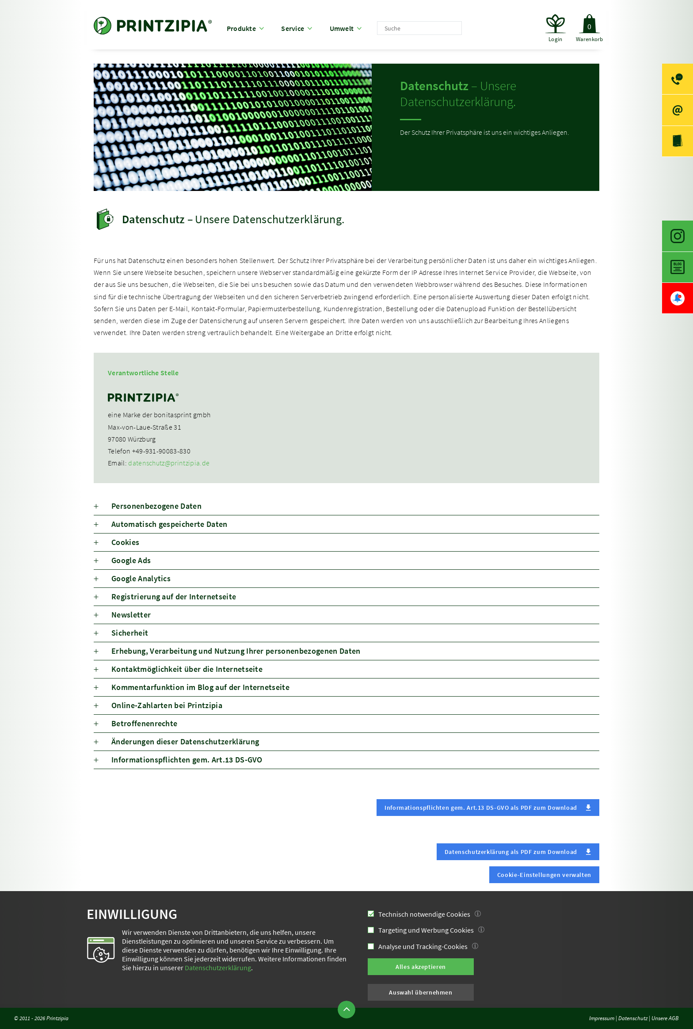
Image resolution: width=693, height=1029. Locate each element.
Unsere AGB (665, 1018)
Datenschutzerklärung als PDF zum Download (511, 852)
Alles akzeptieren (421, 967)
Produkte (241, 28)
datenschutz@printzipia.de (168, 462)
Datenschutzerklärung (218, 967)
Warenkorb (589, 24)
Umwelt (342, 28)
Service (292, 28)
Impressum (601, 1018)
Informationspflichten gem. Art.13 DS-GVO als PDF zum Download (481, 808)
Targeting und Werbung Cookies (426, 930)
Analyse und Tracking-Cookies (423, 946)
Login (555, 38)
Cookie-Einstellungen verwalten (544, 875)
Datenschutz (632, 1018)
